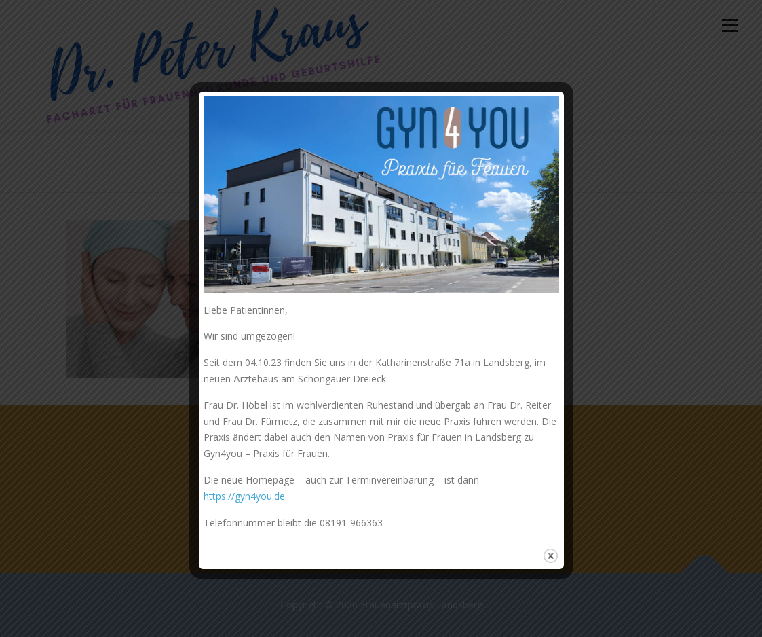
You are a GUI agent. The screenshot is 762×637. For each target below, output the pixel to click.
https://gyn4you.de (244, 496)
